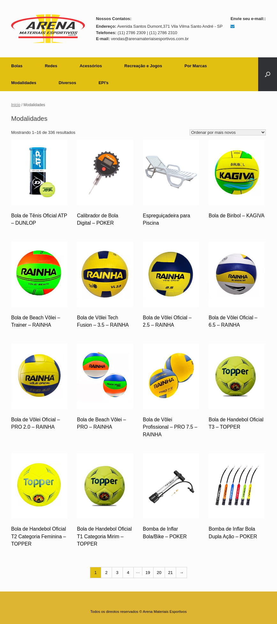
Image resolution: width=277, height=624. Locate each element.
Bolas (16, 65)
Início (15, 105)
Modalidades (23, 82)
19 (148, 572)
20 (159, 572)
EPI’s (104, 82)
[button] (267, 74)
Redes (51, 65)
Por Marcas (195, 65)
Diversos (67, 82)
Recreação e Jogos (143, 65)
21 (170, 572)
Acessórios (90, 65)
